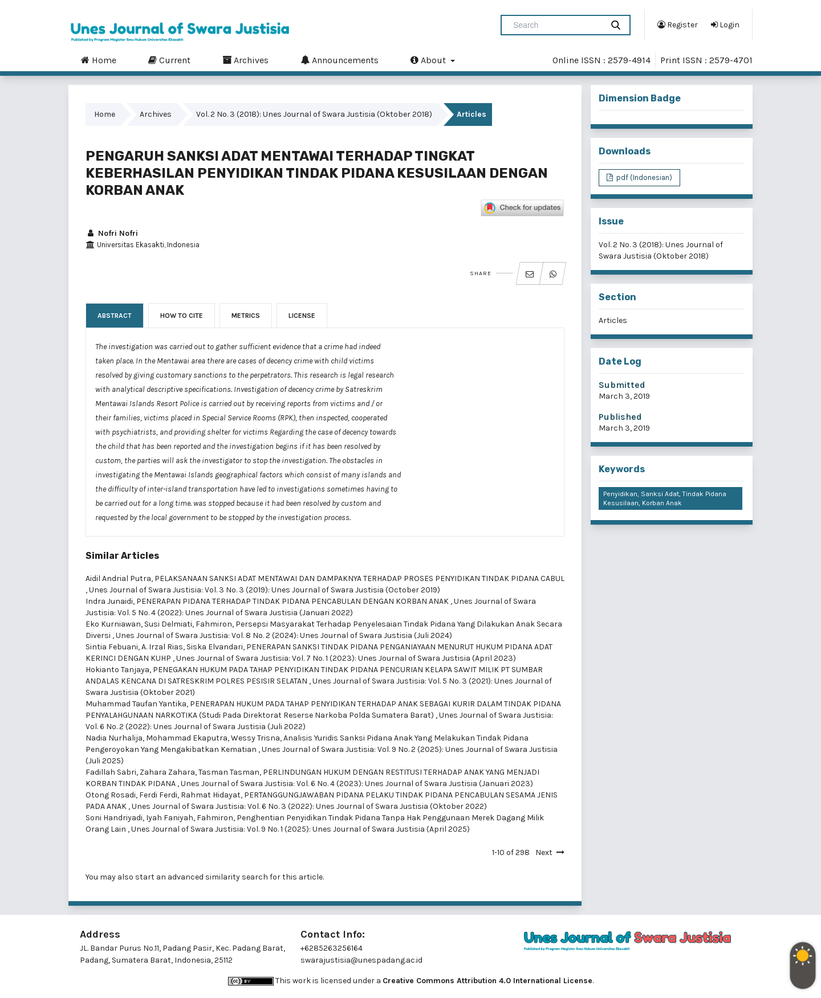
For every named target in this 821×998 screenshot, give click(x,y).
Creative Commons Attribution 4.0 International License (487, 980)
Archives (245, 60)
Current (169, 60)
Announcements (339, 60)
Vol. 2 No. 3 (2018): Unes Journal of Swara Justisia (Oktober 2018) (314, 114)
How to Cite (181, 316)
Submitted (622, 384)
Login (725, 24)
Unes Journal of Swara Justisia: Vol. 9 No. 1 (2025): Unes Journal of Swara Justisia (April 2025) (300, 829)
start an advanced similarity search (201, 877)
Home (98, 60)
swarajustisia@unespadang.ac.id (361, 960)
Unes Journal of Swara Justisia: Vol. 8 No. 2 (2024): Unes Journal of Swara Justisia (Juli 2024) (284, 635)
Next (543, 852)
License (301, 316)
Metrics (245, 316)
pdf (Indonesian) (643, 177)
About (429, 60)
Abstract (114, 316)
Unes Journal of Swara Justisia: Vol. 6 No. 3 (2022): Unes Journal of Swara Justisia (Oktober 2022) (309, 806)
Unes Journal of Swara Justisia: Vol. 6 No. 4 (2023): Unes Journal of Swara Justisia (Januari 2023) (357, 783)
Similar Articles (122, 555)
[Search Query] (556, 25)
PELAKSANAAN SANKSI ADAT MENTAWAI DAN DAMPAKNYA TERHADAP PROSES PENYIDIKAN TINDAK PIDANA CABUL (359, 578)
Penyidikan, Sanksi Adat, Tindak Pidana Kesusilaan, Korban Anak (664, 498)
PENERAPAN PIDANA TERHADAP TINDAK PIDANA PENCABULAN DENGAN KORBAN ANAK (293, 601)
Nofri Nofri (112, 233)
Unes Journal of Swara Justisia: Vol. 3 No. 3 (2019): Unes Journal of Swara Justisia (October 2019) (264, 590)
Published (620, 416)
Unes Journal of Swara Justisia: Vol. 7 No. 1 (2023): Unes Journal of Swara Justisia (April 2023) (346, 658)
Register (677, 24)
